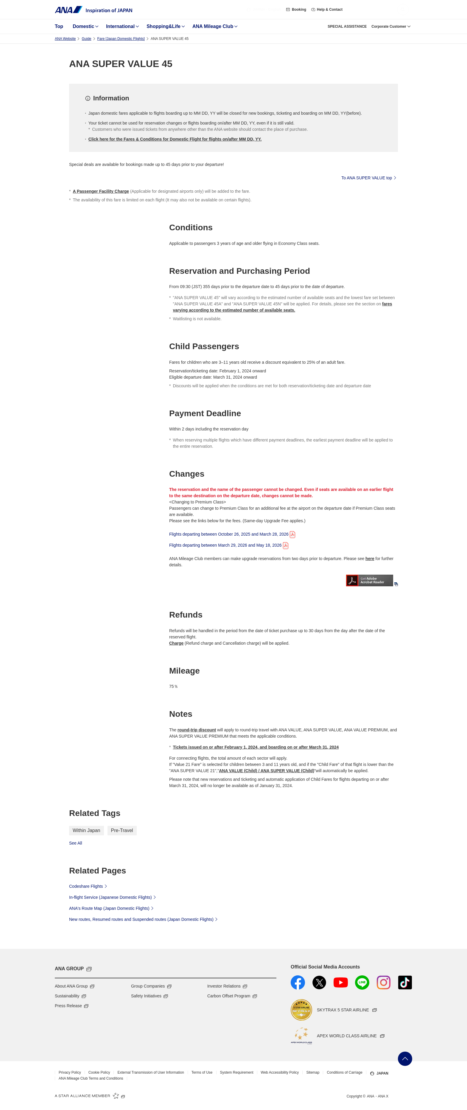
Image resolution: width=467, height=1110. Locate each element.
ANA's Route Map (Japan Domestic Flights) (112, 908)
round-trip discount (197, 729)
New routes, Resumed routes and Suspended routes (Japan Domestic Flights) (144, 919)
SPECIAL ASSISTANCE (347, 26)
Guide (86, 39)
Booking (296, 9)
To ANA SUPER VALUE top (369, 177)
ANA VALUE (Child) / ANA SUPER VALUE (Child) (266, 770)
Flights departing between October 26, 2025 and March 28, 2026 (232, 534)
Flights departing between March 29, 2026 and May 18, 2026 (229, 545)
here (369, 558)
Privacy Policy (70, 1072)
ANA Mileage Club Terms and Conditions (91, 1078)
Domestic (83, 26)
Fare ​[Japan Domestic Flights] (121, 39)
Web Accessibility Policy (280, 1072)
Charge (176, 643)
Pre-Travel (122, 830)
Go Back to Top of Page (405, 1059)
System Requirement (236, 1072)
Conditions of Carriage (344, 1072)
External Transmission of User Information (150, 1072)
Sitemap (312, 1072)
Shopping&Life (163, 26)
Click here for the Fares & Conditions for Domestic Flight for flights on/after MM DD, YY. (175, 139)
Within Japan (86, 830)
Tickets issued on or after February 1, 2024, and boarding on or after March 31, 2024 (256, 747)
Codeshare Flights (89, 886)
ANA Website (65, 39)
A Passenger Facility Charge (101, 191)
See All (75, 843)
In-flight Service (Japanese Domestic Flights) (113, 897)
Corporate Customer (388, 26)
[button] (403, 9)
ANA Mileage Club (212, 26)
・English (263, 9)
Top (59, 26)
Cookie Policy (99, 1072)
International (120, 26)
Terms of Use (202, 1072)
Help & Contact (327, 9)
